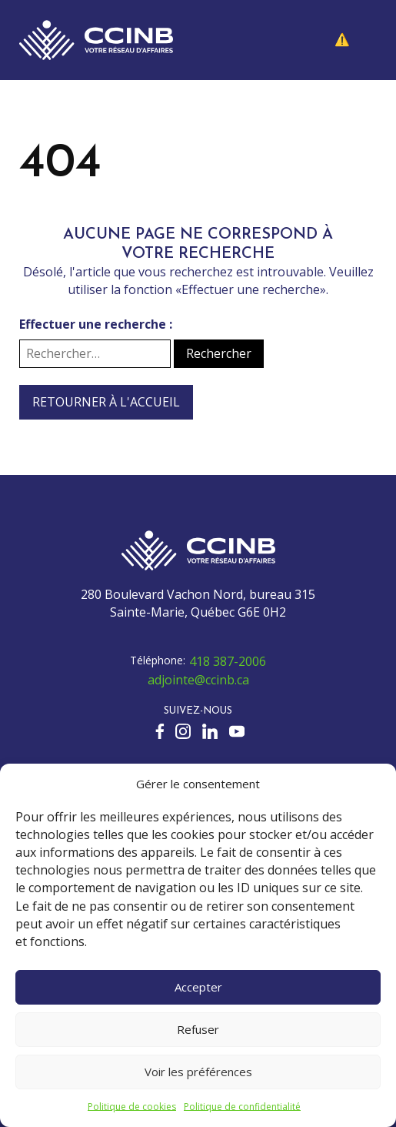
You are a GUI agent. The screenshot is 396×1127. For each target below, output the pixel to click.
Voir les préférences (198, 1071)
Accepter (198, 987)
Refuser (198, 1029)
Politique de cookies (132, 1106)
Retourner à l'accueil (106, 401)
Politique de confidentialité (242, 1106)
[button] (354, 40)
